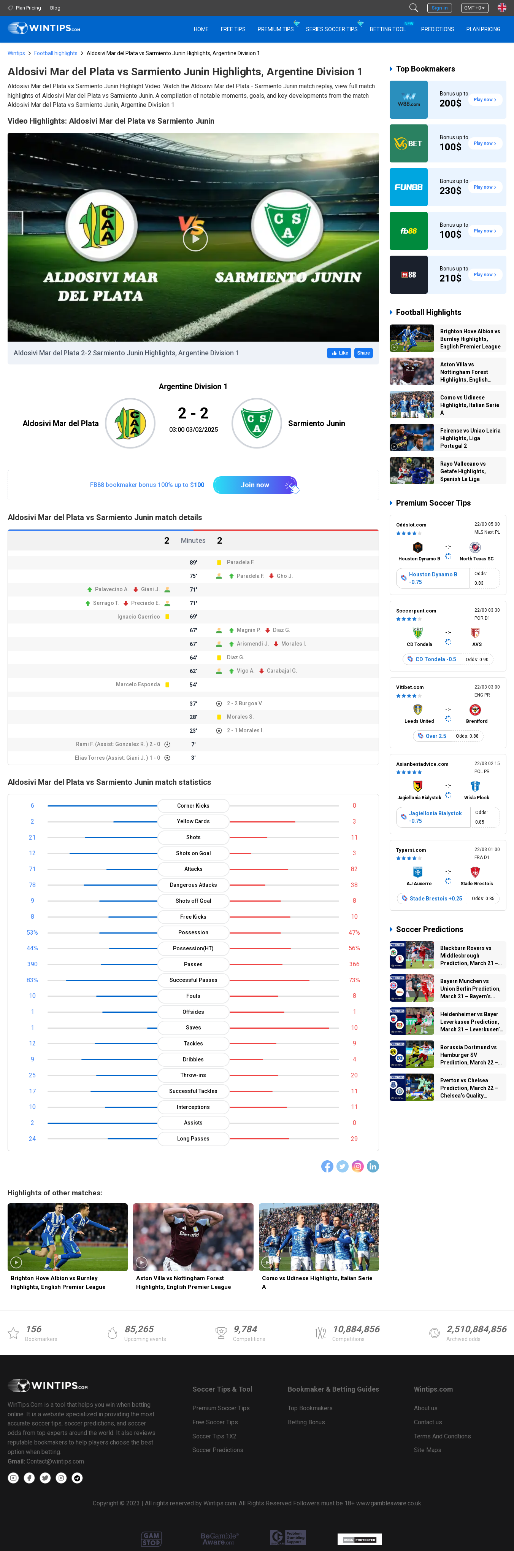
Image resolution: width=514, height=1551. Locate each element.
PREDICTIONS (437, 29)
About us (426, 1408)
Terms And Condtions (442, 1436)
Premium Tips (276, 29)
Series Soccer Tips (332, 29)
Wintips (16, 53)
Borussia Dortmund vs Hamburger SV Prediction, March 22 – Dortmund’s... (469, 1056)
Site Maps (427, 1450)
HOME (201, 29)
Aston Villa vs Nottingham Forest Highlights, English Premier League (183, 1282)
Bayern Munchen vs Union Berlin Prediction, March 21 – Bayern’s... (470, 988)
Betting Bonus (306, 1422)
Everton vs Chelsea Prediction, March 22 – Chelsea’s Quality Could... (469, 1089)
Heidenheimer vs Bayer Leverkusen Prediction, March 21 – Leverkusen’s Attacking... (471, 1023)
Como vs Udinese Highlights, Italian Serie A (317, 1282)
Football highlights (56, 53)
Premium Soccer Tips (433, 502)
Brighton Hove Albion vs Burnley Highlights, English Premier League (58, 1282)
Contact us (428, 1422)
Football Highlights (429, 312)
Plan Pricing (483, 29)
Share (363, 353)
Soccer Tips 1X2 (214, 1436)
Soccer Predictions (429, 929)
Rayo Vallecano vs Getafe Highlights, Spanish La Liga (463, 471)
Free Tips (233, 29)
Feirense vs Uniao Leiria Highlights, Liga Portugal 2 (470, 438)
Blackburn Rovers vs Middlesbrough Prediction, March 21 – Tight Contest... (469, 957)
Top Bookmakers (425, 68)
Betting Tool (391, 25)
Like (339, 353)
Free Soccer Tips (215, 1422)
